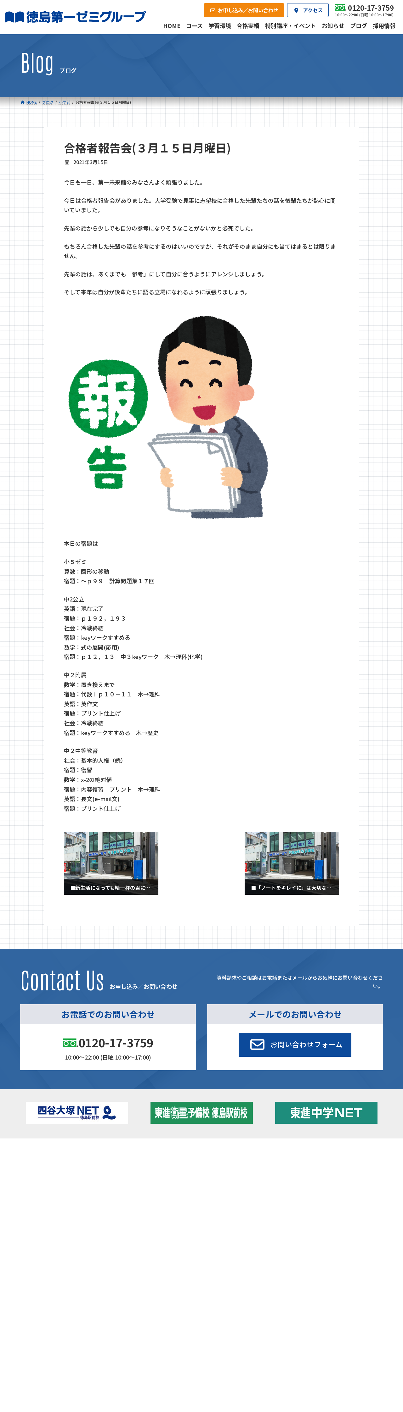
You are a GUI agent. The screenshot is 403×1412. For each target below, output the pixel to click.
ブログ (317, 1179)
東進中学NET (145, 1189)
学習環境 (95, 1213)
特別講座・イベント (330, 1162)
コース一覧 (38, 1152)
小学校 (45, 1162)
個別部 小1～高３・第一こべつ (240, 1170)
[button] (295, 1045)
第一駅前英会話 (225, 1188)
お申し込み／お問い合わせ (348, 1213)
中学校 (131, 1162)
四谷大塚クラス (58, 1189)
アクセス (213, 1213)
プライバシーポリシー (362, 1255)
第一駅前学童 (223, 1179)
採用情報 (272, 1213)
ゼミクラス (54, 1181)
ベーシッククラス (60, 1198)
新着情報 (308, 1152)
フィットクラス (58, 1172)
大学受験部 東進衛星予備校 (240, 1162)
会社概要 (154, 1213)
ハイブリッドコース (148, 1181)
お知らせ (319, 1170)
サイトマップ (327, 1255)
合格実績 (36, 1213)
